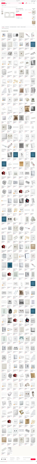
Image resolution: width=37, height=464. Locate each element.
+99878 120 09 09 (3, 0)
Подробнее (6, 463)
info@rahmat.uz (18, 0)
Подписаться (33, 459)
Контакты (17, 1)
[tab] (3, 27)
